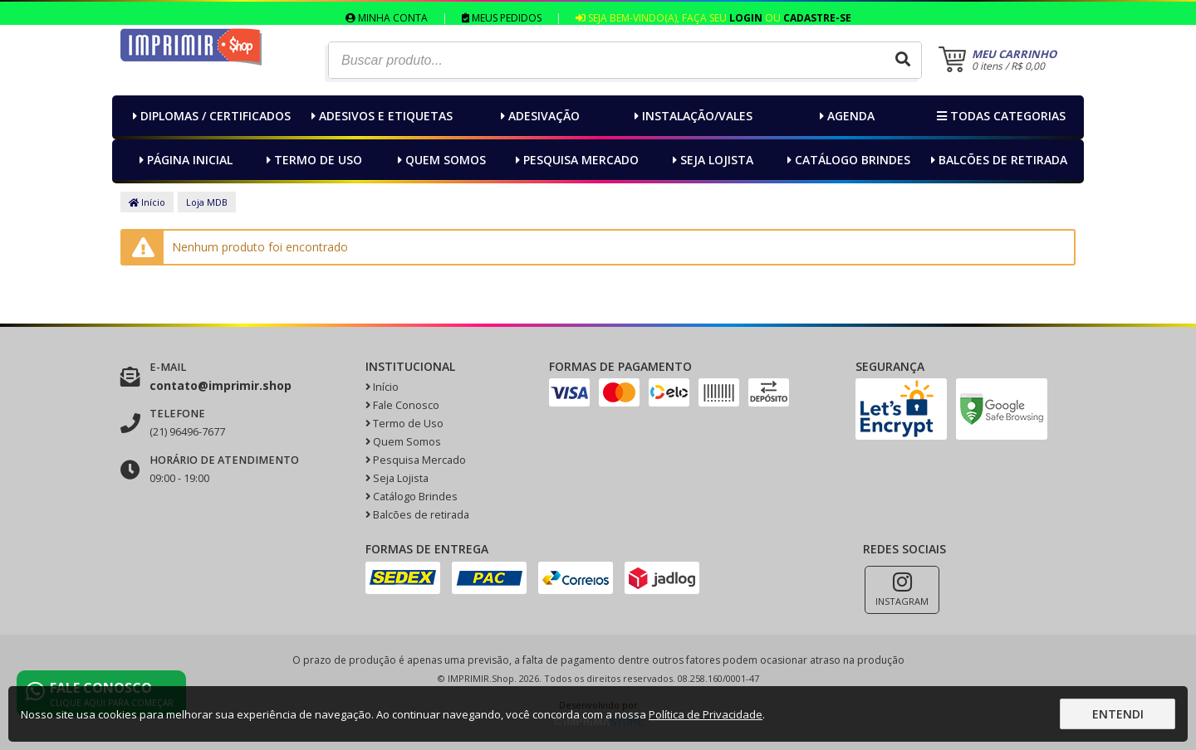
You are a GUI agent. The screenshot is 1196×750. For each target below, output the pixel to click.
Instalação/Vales (691, 116)
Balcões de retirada (997, 160)
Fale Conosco (402, 405)
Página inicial (184, 160)
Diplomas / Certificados (210, 116)
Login (745, 18)
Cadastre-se (817, 18)
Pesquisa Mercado (575, 160)
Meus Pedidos (502, 18)
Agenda (845, 116)
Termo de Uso (312, 160)
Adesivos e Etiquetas (380, 116)
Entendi (1118, 714)
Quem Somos (440, 160)
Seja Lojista (711, 160)
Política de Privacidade (705, 714)
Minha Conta (387, 18)
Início (147, 202)
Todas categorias (999, 116)
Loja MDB (207, 202)
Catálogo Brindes (846, 160)
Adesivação (538, 116)
